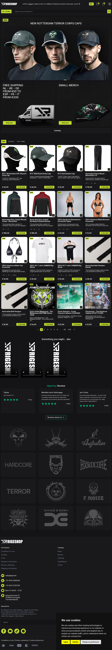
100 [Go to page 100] (69, 329)
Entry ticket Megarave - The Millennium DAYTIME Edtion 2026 (41, 313)
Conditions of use (8, 551)
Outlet (60, 565)
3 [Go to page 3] (47, 329)
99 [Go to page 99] (65, 329)
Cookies (4, 555)
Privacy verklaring (7, 565)
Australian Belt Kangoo (11, 311)
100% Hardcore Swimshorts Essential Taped (69, 220)
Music (60, 551)
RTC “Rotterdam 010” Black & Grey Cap (14, 174)
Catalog (56, 130)
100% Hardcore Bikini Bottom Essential (97, 220)
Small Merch (62, 562)
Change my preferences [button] (90, 642)
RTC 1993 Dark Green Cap (40, 173)
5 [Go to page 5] (54, 329)
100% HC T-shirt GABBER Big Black (69, 266)
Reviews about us (56, 417)
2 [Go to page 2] (44, 329)
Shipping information (9, 568)
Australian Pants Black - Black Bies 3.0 (95, 174)
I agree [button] (65, 642)
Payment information (9, 562)
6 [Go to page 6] (57, 329)
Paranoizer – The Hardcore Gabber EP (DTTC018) (96, 312)
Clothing (61, 558)
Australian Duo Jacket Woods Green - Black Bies (14, 220)
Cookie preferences (36, 640)
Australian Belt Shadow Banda (95, 266)
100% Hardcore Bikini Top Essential (12, 266)
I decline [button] (75, 642)
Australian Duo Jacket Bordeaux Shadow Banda (40, 220)
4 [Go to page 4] (51, 329)
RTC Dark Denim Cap (66, 173)
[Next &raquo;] (74, 329)
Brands (60, 555)
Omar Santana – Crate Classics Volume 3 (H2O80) (69, 312)
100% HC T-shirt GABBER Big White (41, 266)
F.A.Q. (3, 558)
